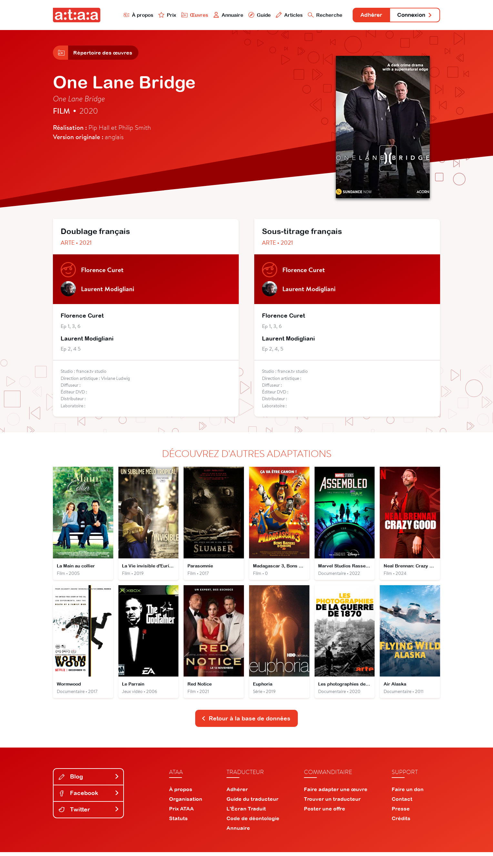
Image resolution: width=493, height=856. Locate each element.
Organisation (185, 803)
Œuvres (187, 15)
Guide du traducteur (252, 803)
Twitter (89, 813)
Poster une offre (324, 812)
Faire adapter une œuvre (335, 793)
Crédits (401, 822)
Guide (252, 15)
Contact (402, 803)
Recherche (318, 15)
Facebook (89, 796)
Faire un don (408, 793)
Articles (282, 15)
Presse (401, 812)
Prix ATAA (181, 812)
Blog (89, 780)
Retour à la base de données (245, 721)
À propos (131, 15)
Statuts (178, 822)
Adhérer (366, 15)
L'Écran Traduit (246, 812)
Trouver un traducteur (332, 803)
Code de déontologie (252, 822)
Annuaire (221, 15)
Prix (160, 15)
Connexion (413, 15)
